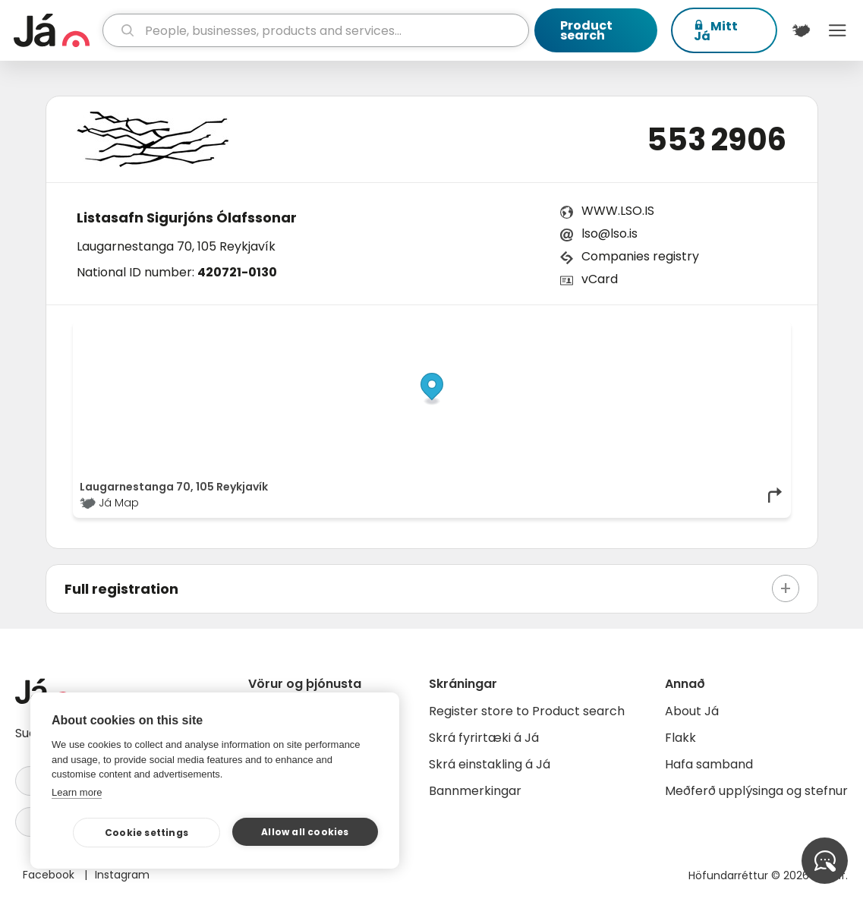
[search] (315, 30)
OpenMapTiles (754, 331)
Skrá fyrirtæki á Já (484, 737)
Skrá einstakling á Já (489, 764)
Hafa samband (709, 764)
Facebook (50, 874)
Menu (837, 30)
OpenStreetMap (681, 331)
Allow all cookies (304, 831)
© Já (627, 331)
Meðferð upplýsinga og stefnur (756, 791)
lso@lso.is (609, 233)
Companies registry (640, 256)
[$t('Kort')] (801, 30)
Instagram (122, 874)
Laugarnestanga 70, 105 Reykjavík (176, 246)
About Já (692, 711)
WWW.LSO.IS (617, 210)
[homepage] (56, 30)
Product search (586, 30)
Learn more (77, 792)
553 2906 (716, 139)
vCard (599, 279)
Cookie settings (146, 832)
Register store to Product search (527, 711)
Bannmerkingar (475, 791)
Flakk (680, 737)
